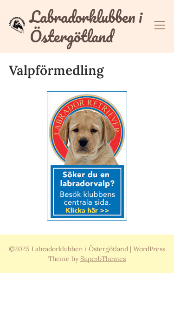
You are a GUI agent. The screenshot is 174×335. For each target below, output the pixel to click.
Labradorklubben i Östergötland (86, 26)
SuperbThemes (103, 259)
